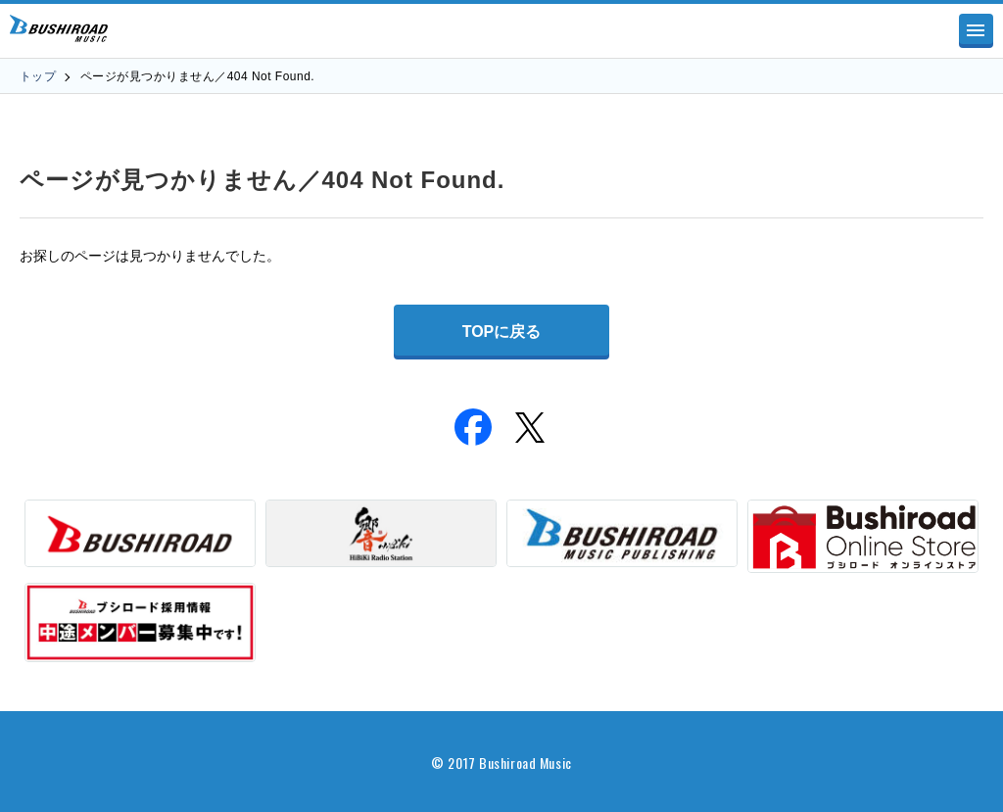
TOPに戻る (502, 331)
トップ (38, 76)
